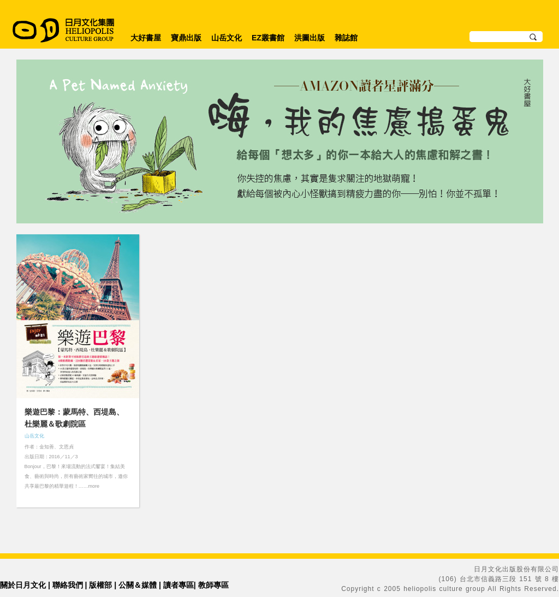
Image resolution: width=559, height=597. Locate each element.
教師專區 (213, 585)
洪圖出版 (309, 37)
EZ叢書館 (268, 37)
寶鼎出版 (186, 37)
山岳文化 (226, 37)
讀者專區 (178, 585)
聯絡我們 (67, 585)
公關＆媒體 (137, 585)
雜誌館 (346, 37)
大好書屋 (145, 37)
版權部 (100, 585)
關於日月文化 (23, 585)
